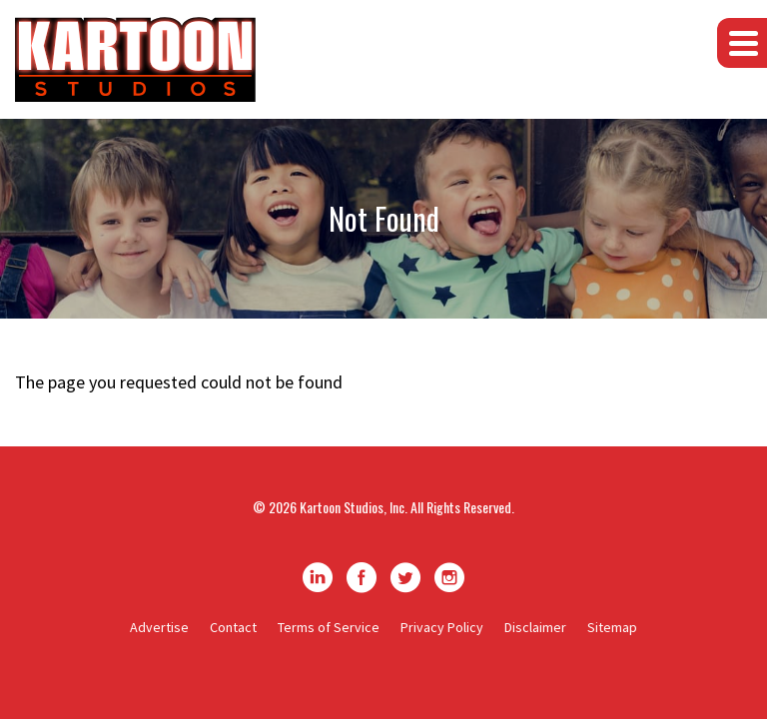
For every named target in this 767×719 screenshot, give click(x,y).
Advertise (159, 627)
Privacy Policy (441, 627)
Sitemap (612, 627)
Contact (233, 627)
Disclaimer (535, 627)
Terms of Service (329, 627)
